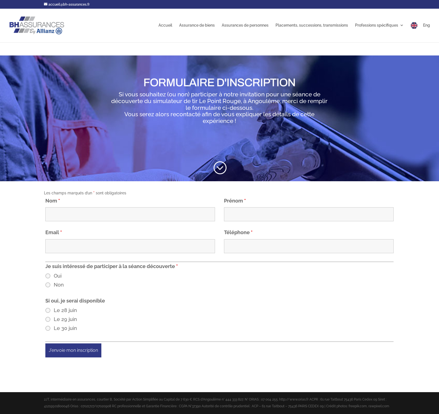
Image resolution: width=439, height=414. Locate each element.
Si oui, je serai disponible (75, 301)
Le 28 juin (65, 310)
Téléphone (238, 232)
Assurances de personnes (245, 25)
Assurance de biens (197, 25)
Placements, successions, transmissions (311, 25)
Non (59, 285)
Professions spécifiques (376, 25)
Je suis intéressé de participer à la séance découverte (111, 266)
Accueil (165, 25)
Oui (58, 276)
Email (53, 232)
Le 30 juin (65, 328)
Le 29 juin (65, 319)
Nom (52, 201)
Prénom (235, 201)
